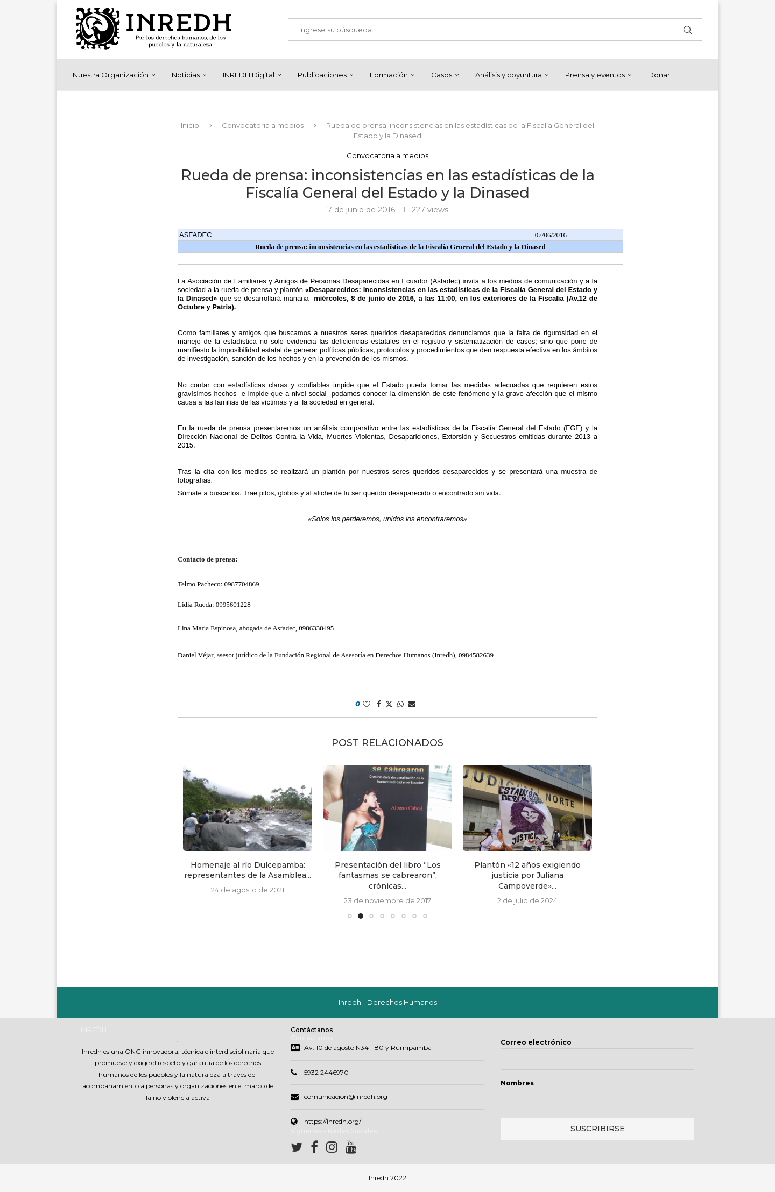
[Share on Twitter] (389, 704)
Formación (389, 74)
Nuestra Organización (111, 74)
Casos (441, 74)
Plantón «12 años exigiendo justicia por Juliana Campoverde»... (527, 876)
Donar (659, 74)
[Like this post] (366, 704)
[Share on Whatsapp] (400, 704)
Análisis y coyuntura (508, 74)
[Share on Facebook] (379, 704)
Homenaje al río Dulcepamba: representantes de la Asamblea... (247, 871)
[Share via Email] (411, 704)
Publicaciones (322, 74)
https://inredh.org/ (332, 1122)
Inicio (190, 126)
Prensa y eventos (595, 74)
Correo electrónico (536, 1043)
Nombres (517, 1084)
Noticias (186, 74)
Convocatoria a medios (263, 126)
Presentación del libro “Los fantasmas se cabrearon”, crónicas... (388, 876)
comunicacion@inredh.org (346, 1098)
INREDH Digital (248, 74)
